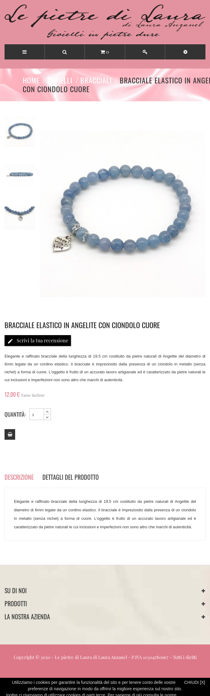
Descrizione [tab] (19, 477)
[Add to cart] (10, 434)
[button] (185, 51)
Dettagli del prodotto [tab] (70, 477)
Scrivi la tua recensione (37, 340)
